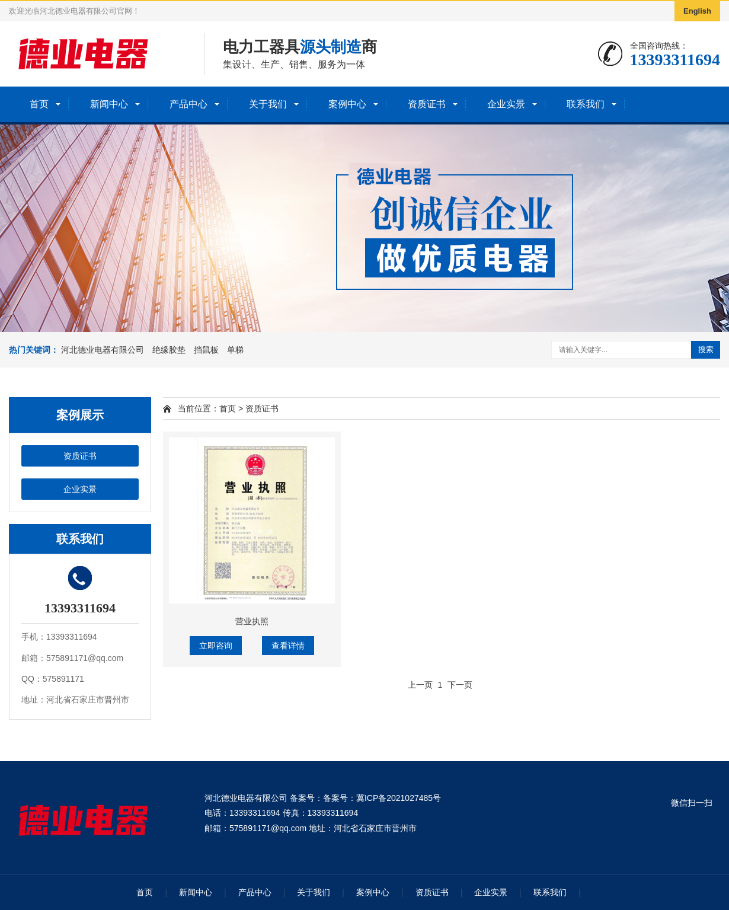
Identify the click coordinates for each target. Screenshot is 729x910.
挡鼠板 (206, 350)
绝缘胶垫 (169, 350)
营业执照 (251, 621)
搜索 (706, 349)
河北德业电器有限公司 (102, 350)
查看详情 (288, 645)
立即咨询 (215, 645)
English (697, 11)
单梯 (235, 350)
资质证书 (427, 104)
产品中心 (188, 104)
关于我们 (268, 104)
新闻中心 (109, 104)
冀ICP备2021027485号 (398, 798)
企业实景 (506, 104)
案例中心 (347, 104)
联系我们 (586, 104)
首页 (39, 104)
